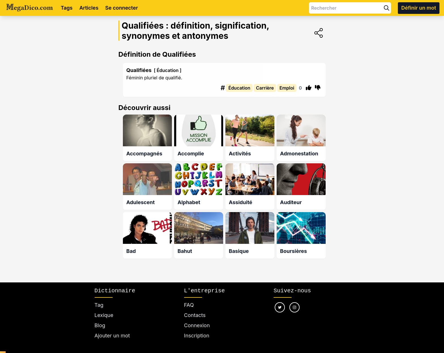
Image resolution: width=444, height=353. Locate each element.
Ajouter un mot (112, 336)
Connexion (197, 325)
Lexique (104, 315)
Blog (100, 325)
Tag (99, 305)
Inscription (196, 336)
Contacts (195, 315)
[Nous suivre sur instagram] (294, 307)
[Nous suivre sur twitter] (280, 307)
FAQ (189, 305)
